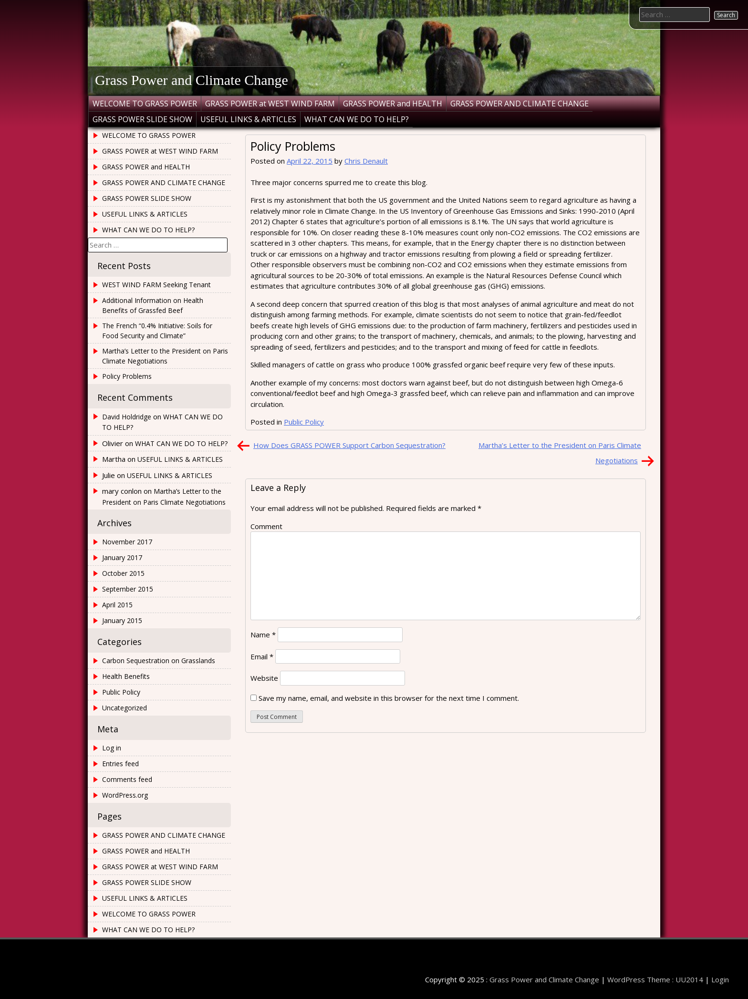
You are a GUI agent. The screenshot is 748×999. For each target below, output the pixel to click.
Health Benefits (126, 676)
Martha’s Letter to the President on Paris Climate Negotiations (165, 355)
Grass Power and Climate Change (191, 80)
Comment (266, 526)
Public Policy (304, 422)
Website (264, 678)
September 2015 (127, 588)
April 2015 (117, 604)
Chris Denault (366, 161)
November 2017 (127, 541)
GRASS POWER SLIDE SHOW (142, 119)
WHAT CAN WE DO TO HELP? (356, 119)
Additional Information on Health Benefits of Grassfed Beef (152, 305)
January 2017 (122, 557)
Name (263, 634)
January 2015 (122, 620)
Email (261, 656)
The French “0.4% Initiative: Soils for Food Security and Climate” (157, 330)
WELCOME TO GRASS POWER (145, 103)
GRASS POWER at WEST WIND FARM (270, 103)
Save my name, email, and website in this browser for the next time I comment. (389, 698)
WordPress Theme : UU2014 (655, 979)
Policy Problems (127, 376)
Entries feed (120, 763)
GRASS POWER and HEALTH (392, 103)
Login (720, 979)
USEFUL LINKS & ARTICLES (248, 119)
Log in (111, 747)
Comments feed (127, 779)
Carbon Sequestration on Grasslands (158, 660)
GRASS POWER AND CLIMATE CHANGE (519, 103)
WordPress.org (125, 795)
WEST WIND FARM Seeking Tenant (156, 284)
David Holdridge (126, 416)
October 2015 (123, 573)
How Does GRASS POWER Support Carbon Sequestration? (349, 445)
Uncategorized (124, 707)
